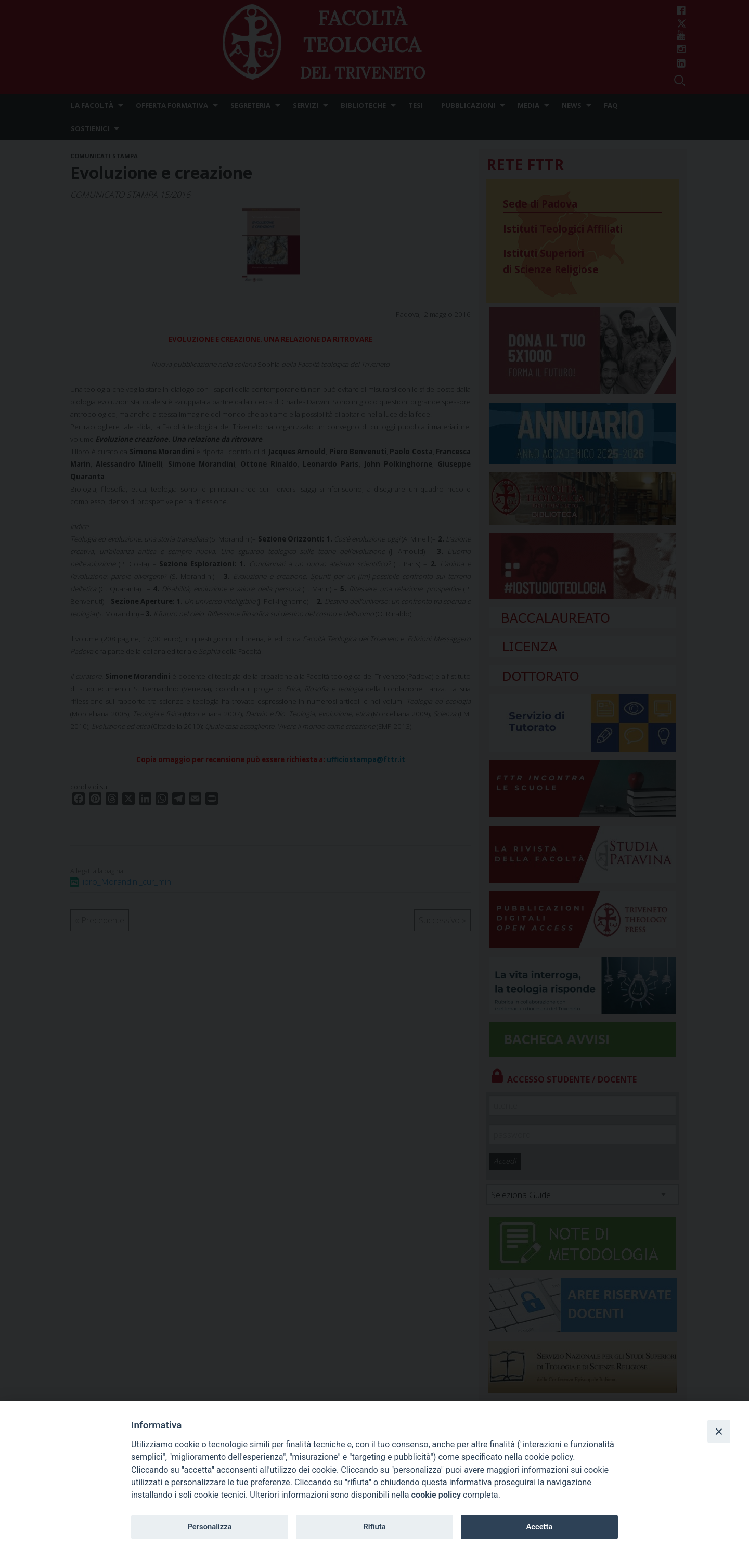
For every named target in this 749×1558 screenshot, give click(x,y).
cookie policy (436, 1495)
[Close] (718, 1431)
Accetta (539, 1526)
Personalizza (209, 1526)
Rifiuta (374, 1526)
